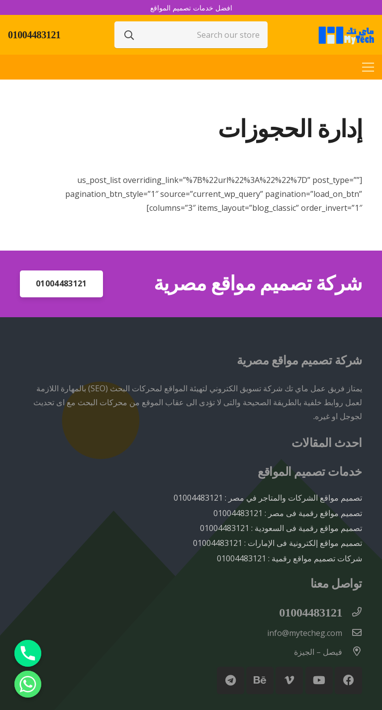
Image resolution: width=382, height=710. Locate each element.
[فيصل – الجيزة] (352, 652)
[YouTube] (319, 680)
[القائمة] (368, 67)
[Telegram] (230, 680)
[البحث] (129, 34)
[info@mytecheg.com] (352, 633)
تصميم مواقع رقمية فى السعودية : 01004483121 (281, 528)
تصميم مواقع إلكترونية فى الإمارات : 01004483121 (277, 542)
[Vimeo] (289, 680)
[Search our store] (190, 34)
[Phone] (27, 653)
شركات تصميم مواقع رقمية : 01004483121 (289, 558)
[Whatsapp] (27, 684)
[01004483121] (352, 613)
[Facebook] (348, 680)
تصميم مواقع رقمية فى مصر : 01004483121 (287, 513)
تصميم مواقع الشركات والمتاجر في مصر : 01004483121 (268, 497)
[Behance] (260, 680)
